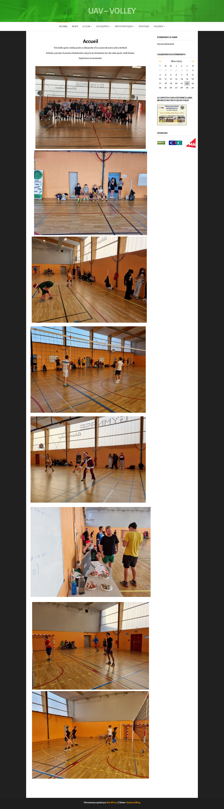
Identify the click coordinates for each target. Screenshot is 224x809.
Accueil (63, 26)
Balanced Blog (133, 802)
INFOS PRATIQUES (124, 26)
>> (192, 61)
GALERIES (159, 26)
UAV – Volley (112, 11)
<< (160, 61)
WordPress (112, 802)
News (75, 26)
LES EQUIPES (103, 26)
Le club (87, 26)
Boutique (144, 26)
